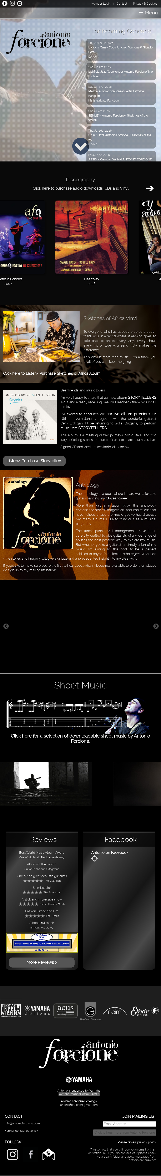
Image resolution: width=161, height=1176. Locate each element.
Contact (122, 3)
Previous (6, 626)
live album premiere (132, 414)
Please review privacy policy (137, 1142)
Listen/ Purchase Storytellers (34, 460)
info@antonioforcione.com (22, 1123)
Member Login (101, 3)
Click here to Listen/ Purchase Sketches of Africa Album (51, 373)
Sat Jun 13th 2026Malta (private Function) (116, 93)
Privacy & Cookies (145, 3)
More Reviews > (41, 962)
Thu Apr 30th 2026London (120, 49)
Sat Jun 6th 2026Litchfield (120, 71)
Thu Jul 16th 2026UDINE (119, 137)
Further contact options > (21, 1130)
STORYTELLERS (142, 397)
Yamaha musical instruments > (79, 1094)
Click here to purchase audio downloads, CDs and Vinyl (80, 188)
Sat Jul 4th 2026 (118, 115)
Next (156, 626)
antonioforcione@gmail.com (79, 1104)
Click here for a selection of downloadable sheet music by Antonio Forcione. (80, 736)
